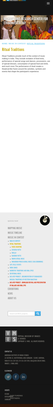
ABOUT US (12, 298)
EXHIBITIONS (13, 289)
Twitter (8, 376)
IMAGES (7, 363)
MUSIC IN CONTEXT (16, 237)
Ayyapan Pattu (16, 250)
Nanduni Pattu (16, 256)
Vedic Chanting (17, 247)
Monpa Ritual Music (18, 259)
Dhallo (14, 253)
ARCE (16, 363)
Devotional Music (15, 273)
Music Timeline (15, 233)
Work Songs (13, 268)
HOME (4, 44)
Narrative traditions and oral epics (22, 270)
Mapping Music (15, 228)
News (10, 293)
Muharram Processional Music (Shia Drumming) (27, 262)
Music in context (17, 44)
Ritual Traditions (15, 244)
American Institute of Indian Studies (17, 355)
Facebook (15, 376)
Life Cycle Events (15, 265)
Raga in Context (15, 241)
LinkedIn (23, 376)
